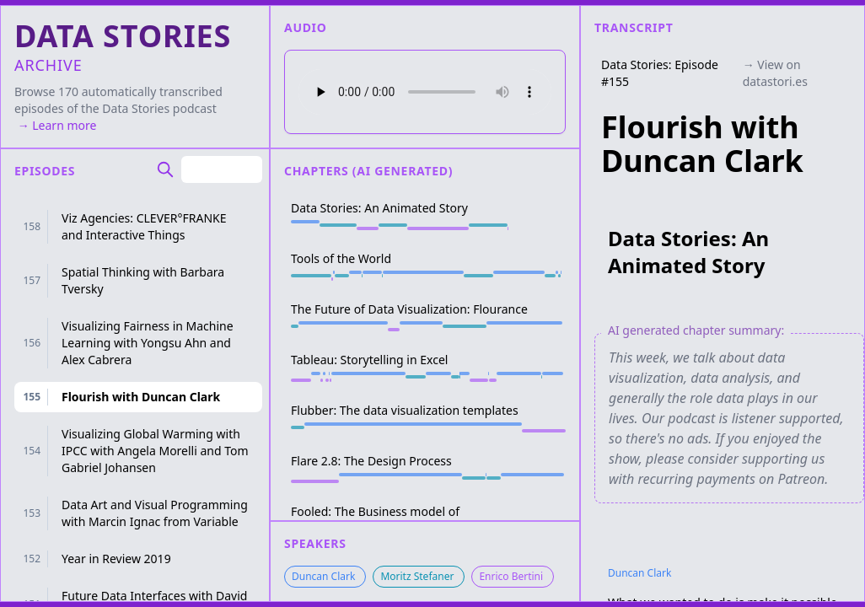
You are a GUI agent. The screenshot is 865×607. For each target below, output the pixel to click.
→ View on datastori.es (775, 72)
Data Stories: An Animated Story (688, 251)
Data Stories (135, 108)
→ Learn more (55, 125)
